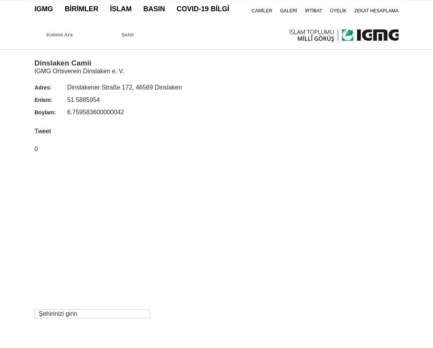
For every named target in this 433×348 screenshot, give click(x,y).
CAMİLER (262, 11)
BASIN (154, 9)
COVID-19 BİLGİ (203, 9)
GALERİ (288, 11)
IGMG (43, 9)
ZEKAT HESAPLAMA (376, 11)
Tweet (42, 131)
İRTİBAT (313, 11)
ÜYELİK (338, 11)
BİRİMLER (81, 9)
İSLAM (121, 9)
